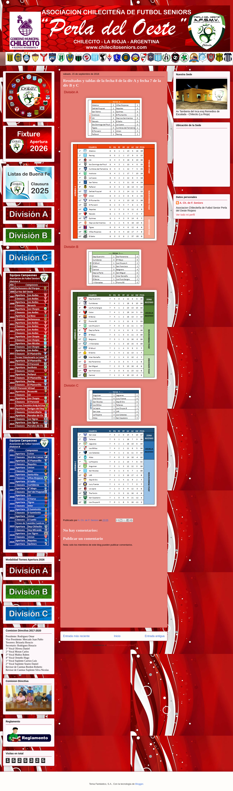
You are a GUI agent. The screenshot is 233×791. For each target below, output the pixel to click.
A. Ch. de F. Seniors (191, 202)
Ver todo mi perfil (185, 214)
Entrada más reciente (76, 636)
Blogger (139, 784)
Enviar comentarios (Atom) (121, 645)
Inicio (117, 636)
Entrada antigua (155, 636)
